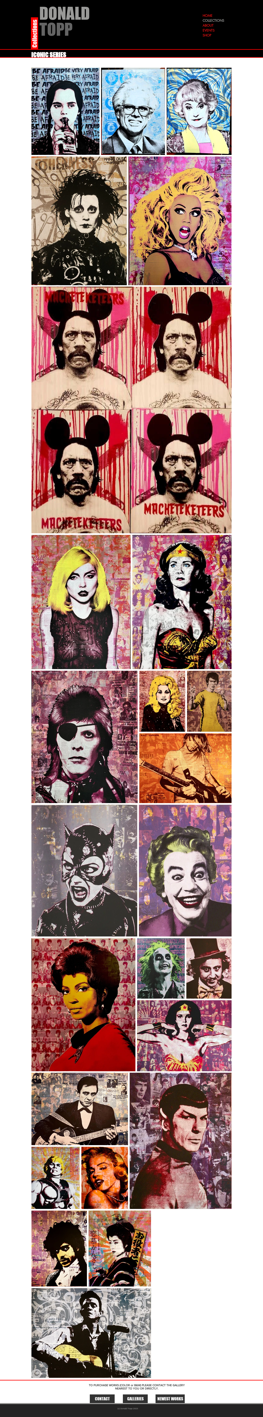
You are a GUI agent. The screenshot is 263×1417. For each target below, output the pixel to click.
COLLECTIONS (213, 20)
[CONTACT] (102, 1398)
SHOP (207, 35)
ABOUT (208, 25)
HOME (207, 16)
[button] (135, 1398)
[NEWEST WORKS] (170, 1398)
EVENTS (209, 30)
